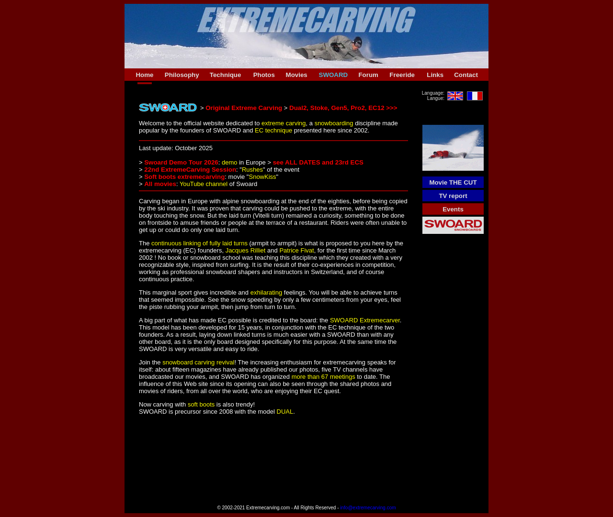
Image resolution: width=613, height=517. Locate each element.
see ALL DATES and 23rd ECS (318, 162)
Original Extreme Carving (243, 107)
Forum (368, 74)
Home (144, 74)
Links (435, 74)
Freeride (402, 74)
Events (453, 209)
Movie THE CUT (453, 182)
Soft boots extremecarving (184, 176)
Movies (296, 74)
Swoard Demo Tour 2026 (181, 162)
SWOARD (333, 74)
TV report (453, 195)
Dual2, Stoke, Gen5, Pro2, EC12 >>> (343, 107)
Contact (466, 74)
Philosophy (182, 74)
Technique (225, 74)
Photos (264, 74)
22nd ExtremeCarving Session (190, 169)
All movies (160, 183)
